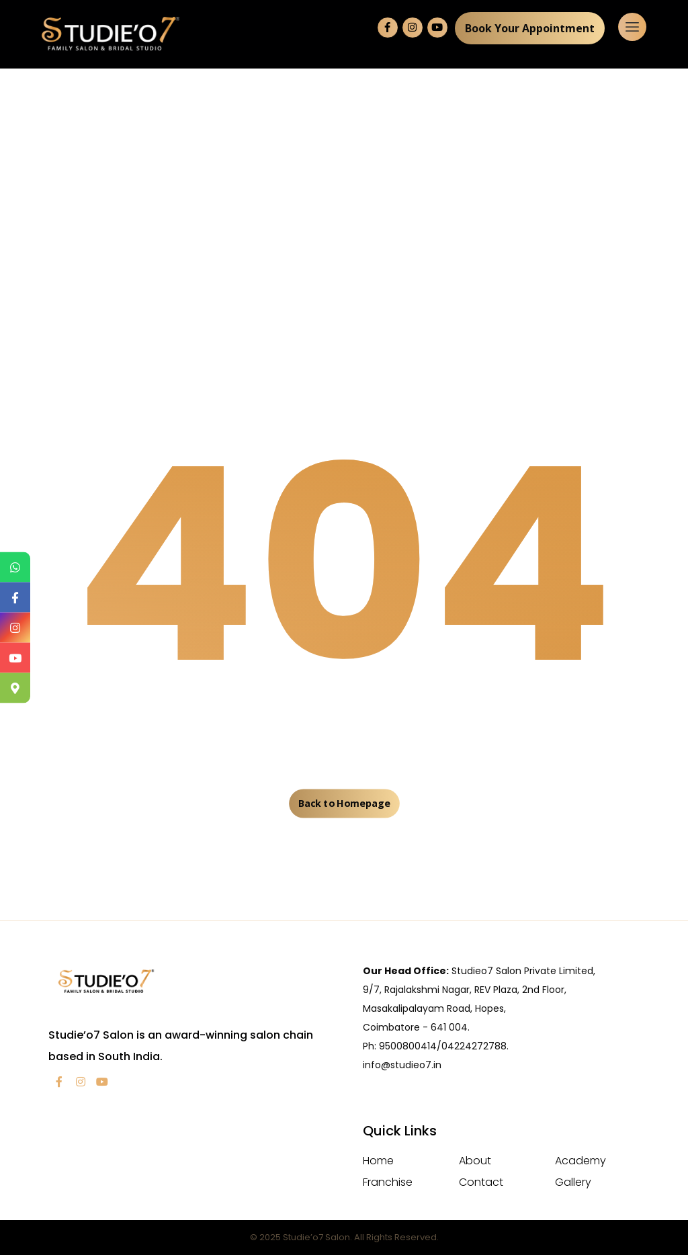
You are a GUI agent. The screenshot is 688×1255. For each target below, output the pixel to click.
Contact (481, 1182)
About (475, 1160)
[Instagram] (412, 27)
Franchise (388, 1182)
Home (378, 1160)
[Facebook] (387, 27)
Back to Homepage (344, 803)
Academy (580, 1160)
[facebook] (59, 1081)
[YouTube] (437, 27)
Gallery (573, 1182)
